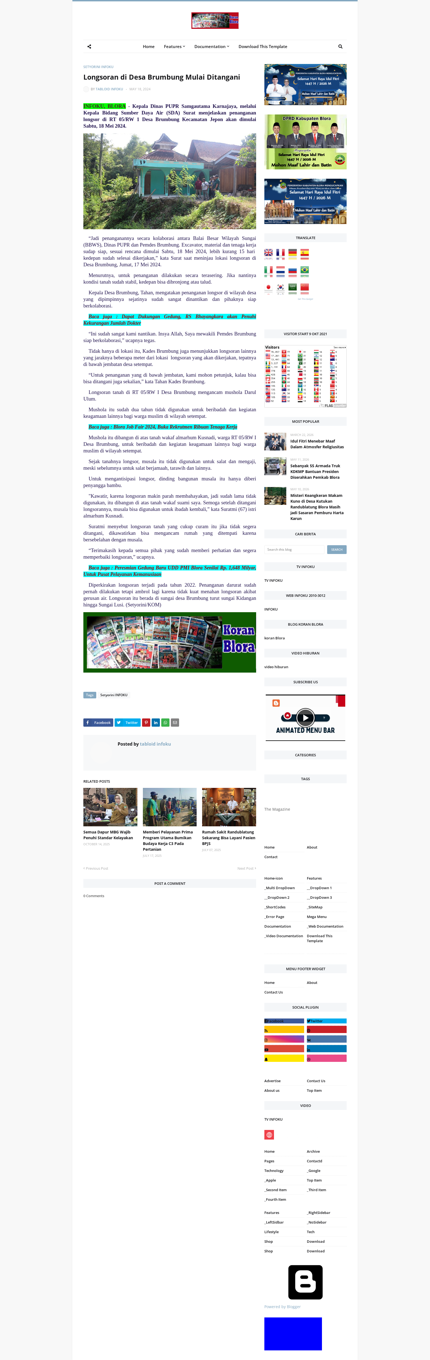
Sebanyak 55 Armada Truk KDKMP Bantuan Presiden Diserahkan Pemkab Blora (315, 471)
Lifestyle (271, 1231)
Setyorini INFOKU (98, 67)
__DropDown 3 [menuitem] (319, 897)
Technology (274, 1170)
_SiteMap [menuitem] (314, 907)
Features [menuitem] (173, 46)
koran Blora (274, 638)
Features (271, 1212)
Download (316, 1241)
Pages (269, 1160)
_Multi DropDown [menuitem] (279, 887)
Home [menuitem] (149, 46)
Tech (311, 1231)
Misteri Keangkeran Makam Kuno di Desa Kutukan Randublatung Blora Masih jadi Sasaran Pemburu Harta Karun (317, 507)
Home (269, 847)
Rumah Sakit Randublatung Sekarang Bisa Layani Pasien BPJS (228, 837)
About (312, 847)
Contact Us (273, 992)
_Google (313, 1170)
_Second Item (275, 1189)
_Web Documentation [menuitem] (325, 926)
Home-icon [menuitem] (273, 878)
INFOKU (271, 609)
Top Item (314, 1090)
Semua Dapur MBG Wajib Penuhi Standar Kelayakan (108, 834)
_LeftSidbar (274, 1222)
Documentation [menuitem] (210, 46)
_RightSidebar (318, 1212)
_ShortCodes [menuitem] (274, 907)
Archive (313, 1151)
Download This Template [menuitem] (263, 46)
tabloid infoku (109, 89)
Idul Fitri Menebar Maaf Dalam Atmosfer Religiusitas (317, 443)
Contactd (314, 1160)
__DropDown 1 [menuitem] (319, 887)
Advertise (272, 1080)
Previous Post (97, 868)
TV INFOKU (273, 580)
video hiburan (276, 666)
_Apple (270, 1180)
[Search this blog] (294, 549)
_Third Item (316, 1189)
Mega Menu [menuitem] (317, 916)
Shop (268, 1241)
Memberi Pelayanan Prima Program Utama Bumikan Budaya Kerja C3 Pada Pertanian (168, 840)
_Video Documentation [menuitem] (283, 935)
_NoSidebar (317, 1222)
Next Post (245, 868)
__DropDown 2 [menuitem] (276, 897)
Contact (271, 856)
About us (271, 1090)
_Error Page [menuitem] (274, 916)
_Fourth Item (275, 1199)
